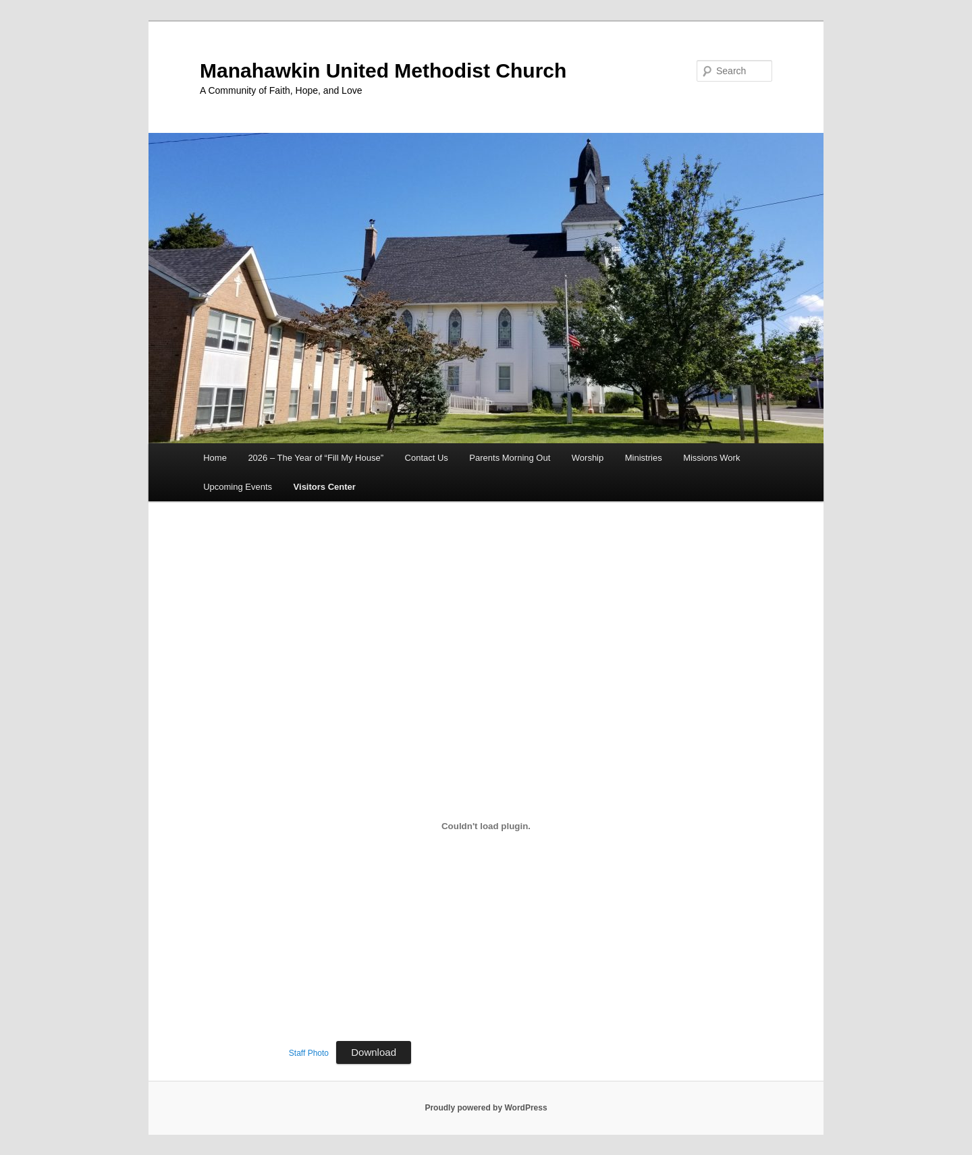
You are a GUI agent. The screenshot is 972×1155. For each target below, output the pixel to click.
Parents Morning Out (509, 458)
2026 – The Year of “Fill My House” (315, 458)
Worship (587, 458)
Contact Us (426, 458)
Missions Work (711, 458)
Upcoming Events (237, 487)
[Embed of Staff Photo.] (486, 825)
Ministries (643, 458)
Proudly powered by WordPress (486, 1107)
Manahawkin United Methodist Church (383, 70)
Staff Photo (309, 1053)
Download (373, 1052)
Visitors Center (325, 487)
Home (215, 458)
